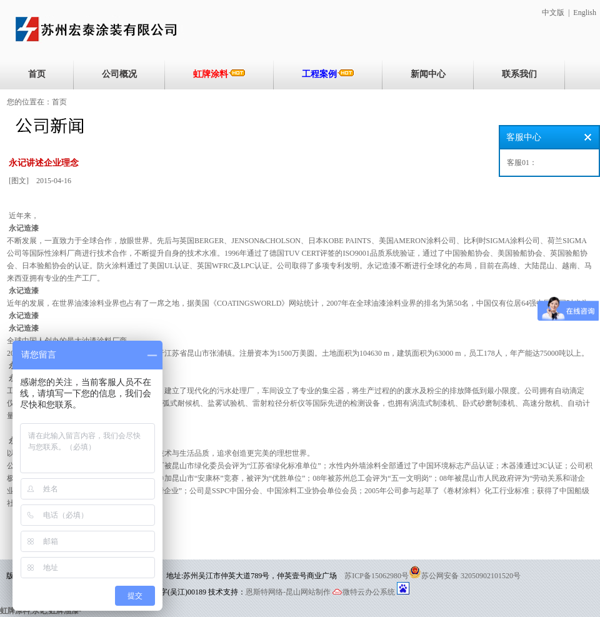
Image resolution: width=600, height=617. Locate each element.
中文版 (553, 12)
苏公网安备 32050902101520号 (471, 575)
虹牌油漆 (64, 610)
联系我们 (519, 74)
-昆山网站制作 (307, 592)
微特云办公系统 (363, 592)
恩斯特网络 (264, 592)
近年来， (24, 215)
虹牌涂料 (219, 74)
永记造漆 (24, 228)
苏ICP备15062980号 (376, 575)
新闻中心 (428, 74)
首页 (37, 74)
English (584, 12)
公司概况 (119, 74)
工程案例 (328, 74)
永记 (39, 610)
